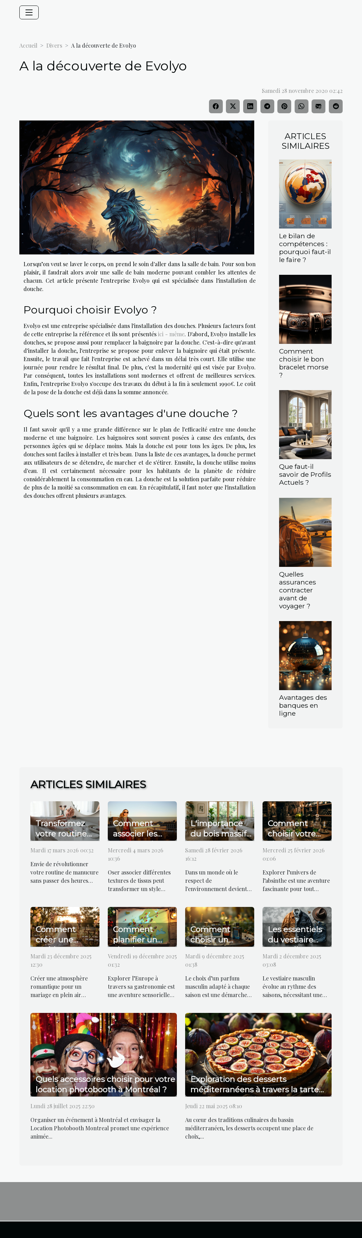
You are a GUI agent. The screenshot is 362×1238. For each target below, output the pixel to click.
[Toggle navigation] (29, 12)
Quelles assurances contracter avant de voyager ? (297, 590)
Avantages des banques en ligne (303, 705)
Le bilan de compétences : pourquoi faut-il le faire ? (305, 248)
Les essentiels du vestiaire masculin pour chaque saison (296, 945)
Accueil (28, 45)
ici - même (171, 334)
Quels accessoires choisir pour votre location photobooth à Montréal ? (105, 1084)
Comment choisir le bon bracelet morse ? (303, 363)
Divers (54, 45)
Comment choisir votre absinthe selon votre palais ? (296, 839)
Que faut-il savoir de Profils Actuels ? (305, 474)
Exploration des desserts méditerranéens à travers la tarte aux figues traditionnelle (254, 1089)
